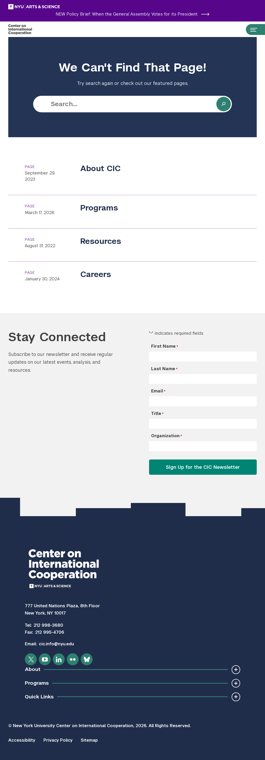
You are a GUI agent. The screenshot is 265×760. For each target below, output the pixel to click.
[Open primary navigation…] (251, 29)
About (32, 669)
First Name (164, 346)
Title (157, 413)
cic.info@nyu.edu (56, 644)
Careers (95, 274)
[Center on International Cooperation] (25, 29)
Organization (166, 436)
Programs (99, 208)
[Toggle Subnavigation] (236, 669)
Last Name (164, 369)
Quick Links (39, 696)
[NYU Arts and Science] (47, 6)
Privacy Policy (57, 740)
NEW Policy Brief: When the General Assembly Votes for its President (132, 14)
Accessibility (21, 740)
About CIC (100, 168)
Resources (100, 241)
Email (158, 391)
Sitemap (89, 740)
